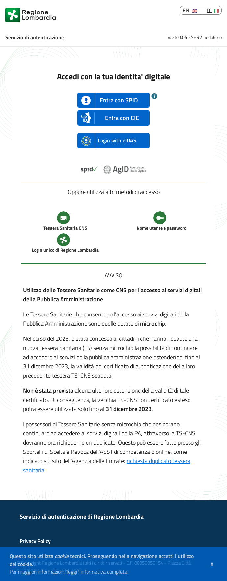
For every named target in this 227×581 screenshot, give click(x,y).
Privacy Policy (35, 541)
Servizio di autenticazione (34, 37)
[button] (131, 573)
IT (213, 10)
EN (190, 10)
